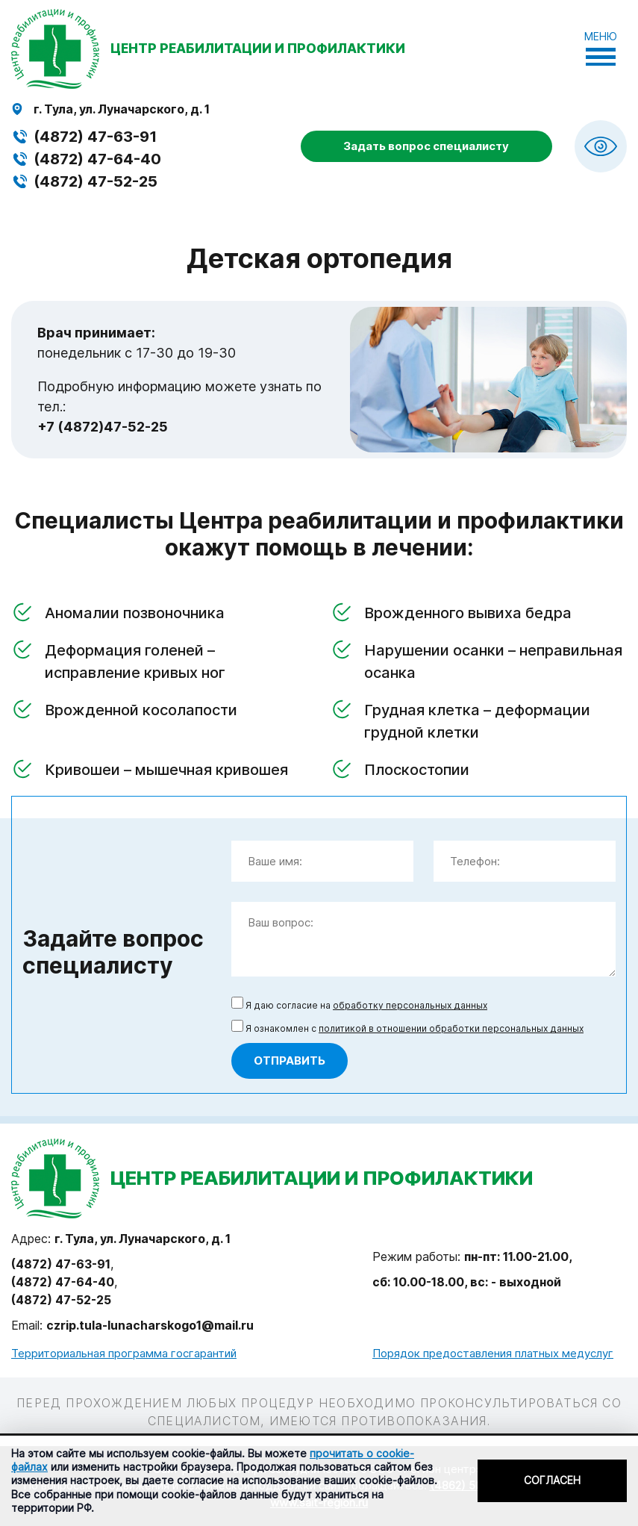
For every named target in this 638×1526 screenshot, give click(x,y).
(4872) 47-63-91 (95, 137)
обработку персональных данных (410, 1005)
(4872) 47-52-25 (95, 181)
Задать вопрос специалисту (426, 146)
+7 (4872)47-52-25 (102, 427)
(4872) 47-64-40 (97, 159)
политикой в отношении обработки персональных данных (451, 1028)
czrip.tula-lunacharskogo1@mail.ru (150, 1325)
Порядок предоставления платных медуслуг (492, 1353)
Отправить (289, 1060)
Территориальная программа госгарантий (124, 1353)
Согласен (552, 1480)
